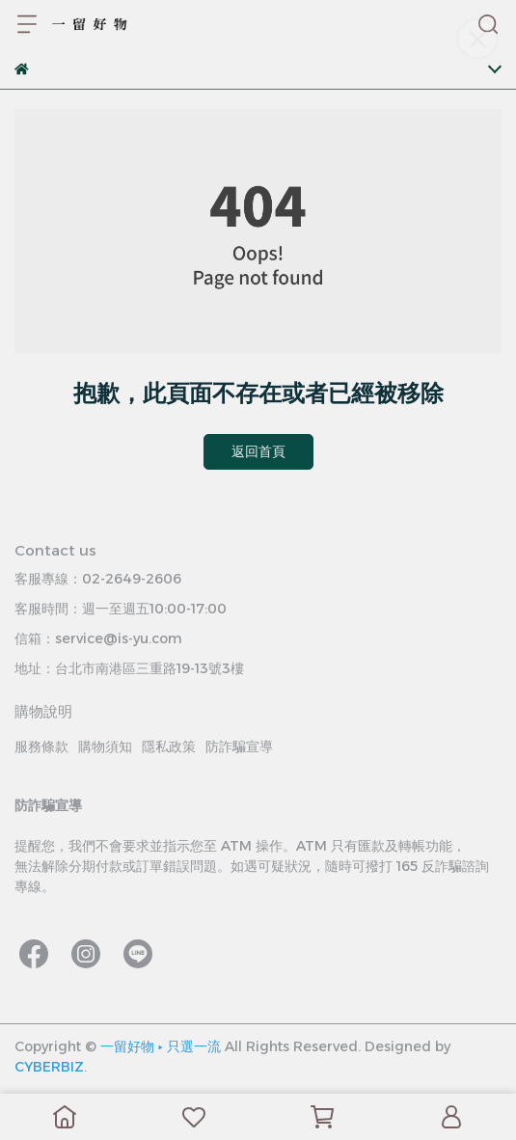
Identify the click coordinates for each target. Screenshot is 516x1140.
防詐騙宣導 (239, 746)
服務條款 (41, 746)
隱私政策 (169, 746)
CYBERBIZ (49, 1066)
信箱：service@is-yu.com (98, 638)
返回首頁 (258, 451)
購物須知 (105, 746)
